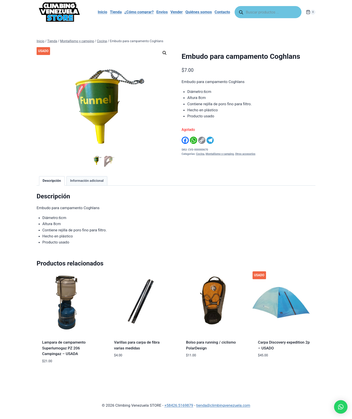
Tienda (116, 12)
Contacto (222, 12)
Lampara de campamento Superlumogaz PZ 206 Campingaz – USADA (64, 348)
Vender (176, 12)
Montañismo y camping (220, 154)
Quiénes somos (198, 12)
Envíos (162, 12)
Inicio (102, 12)
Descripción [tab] (52, 181)
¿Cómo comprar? (139, 12)
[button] (165, 53)
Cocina (200, 154)
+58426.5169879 (178, 405)
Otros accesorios (245, 154)
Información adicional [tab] (87, 181)
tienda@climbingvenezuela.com (223, 405)
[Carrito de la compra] (310, 12)
